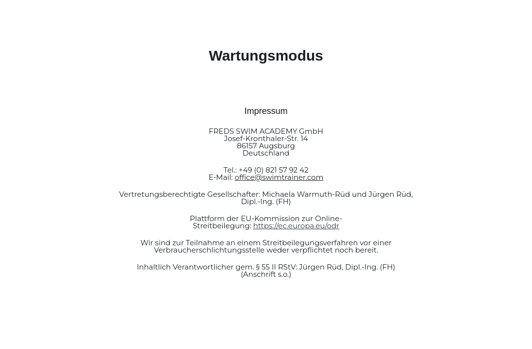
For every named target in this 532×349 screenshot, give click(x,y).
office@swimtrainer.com (278, 177)
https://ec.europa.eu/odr (296, 225)
